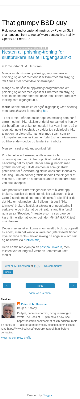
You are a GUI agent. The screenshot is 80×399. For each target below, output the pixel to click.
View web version (40, 293)
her (45, 110)
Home (40, 285)
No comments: (53, 265)
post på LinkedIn (51, 247)
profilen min (31, 240)
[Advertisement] (40, 10)
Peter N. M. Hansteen (34, 304)
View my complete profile (16, 337)
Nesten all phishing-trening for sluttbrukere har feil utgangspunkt (36, 54)
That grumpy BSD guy (34, 22)
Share (8, 272)
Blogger (47, 395)
